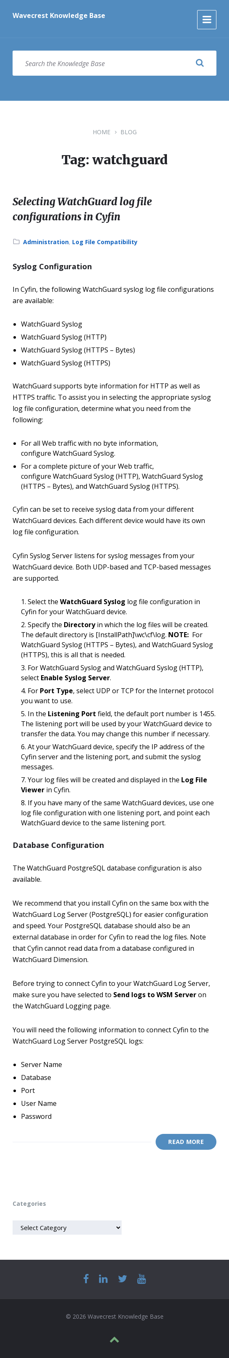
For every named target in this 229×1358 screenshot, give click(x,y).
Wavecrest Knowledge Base (59, 15)
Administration (46, 242)
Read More (186, 1142)
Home (101, 132)
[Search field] (114, 63)
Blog (128, 132)
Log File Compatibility (105, 242)
